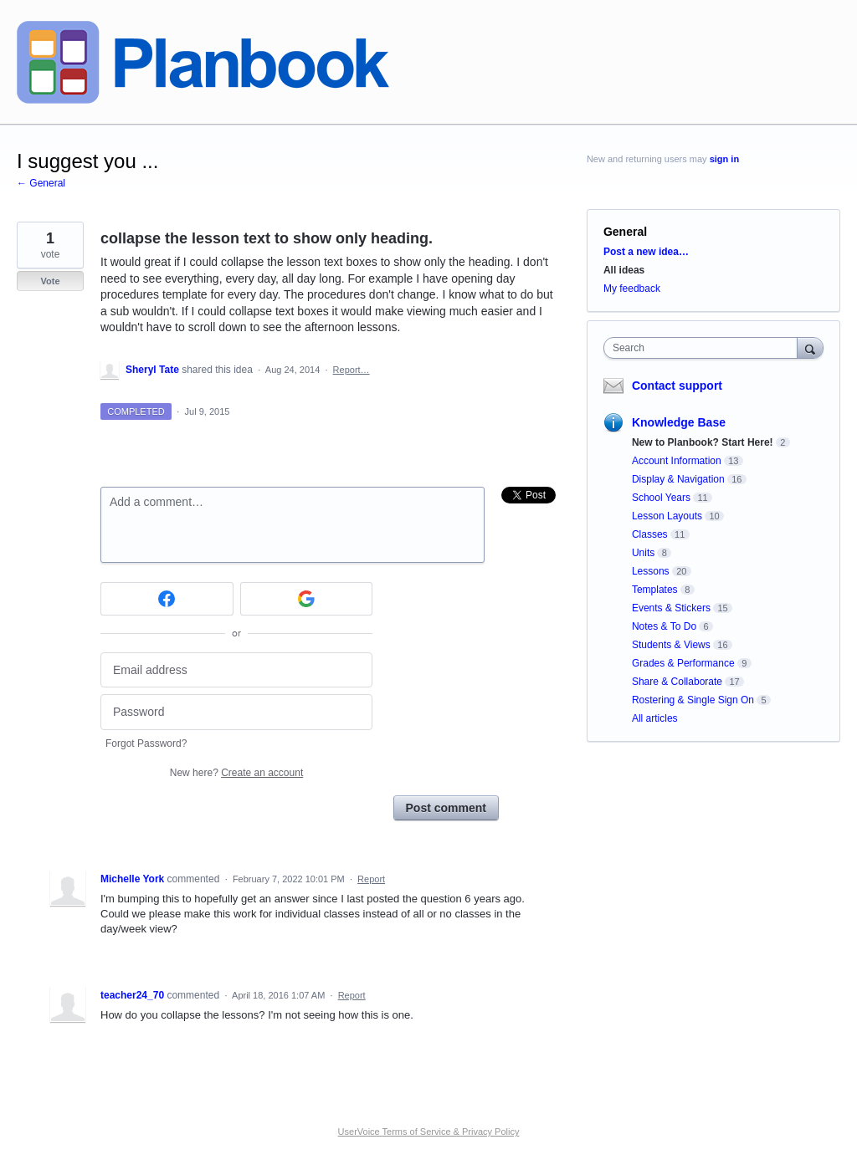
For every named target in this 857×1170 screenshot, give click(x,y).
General (625, 231)
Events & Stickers (671, 608)
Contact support (677, 385)
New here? (236, 773)
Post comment (446, 808)
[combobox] (704, 348)
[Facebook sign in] (166, 599)
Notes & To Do (664, 626)
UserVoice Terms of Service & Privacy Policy (429, 1132)
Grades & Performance (683, 663)
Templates (655, 589)
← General (41, 183)
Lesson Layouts (667, 516)
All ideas (623, 270)
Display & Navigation (678, 479)
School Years (661, 497)
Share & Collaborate (677, 681)
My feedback (631, 288)
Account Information (676, 461)
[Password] (236, 712)
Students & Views (671, 645)
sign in (724, 159)
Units (643, 553)
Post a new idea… (646, 252)
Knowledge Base (679, 422)
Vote (49, 281)
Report (371, 879)
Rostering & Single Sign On (693, 700)
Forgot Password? (146, 743)
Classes (650, 534)
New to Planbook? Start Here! (702, 442)
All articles (655, 718)
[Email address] (236, 670)
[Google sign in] (306, 599)
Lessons (651, 571)
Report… (351, 370)
